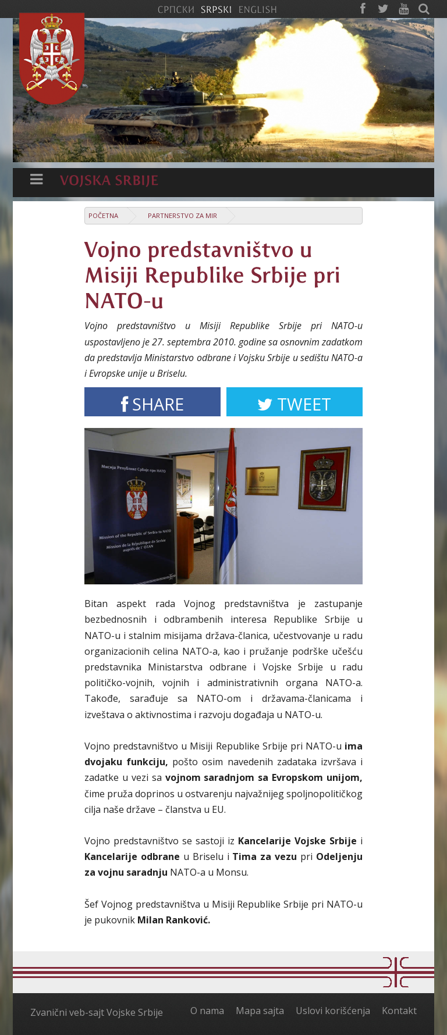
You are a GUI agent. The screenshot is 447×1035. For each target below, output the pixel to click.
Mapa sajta (260, 1010)
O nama (207, 1010)
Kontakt (399, 1010)
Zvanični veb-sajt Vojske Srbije (96, 1012)
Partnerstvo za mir (182, 215)
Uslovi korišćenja (333, 1010)
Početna (103, 215)
